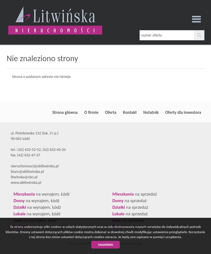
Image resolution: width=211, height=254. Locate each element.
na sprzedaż (134, 194)
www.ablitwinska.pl (26, 182)
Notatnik (151, 112)
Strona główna (64, 112)
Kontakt (130, 112)
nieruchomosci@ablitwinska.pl (35, 166)
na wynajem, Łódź (41, 194)
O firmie (91, 112)
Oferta (110, 112)
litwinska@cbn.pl (24, 177)
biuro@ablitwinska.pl (27, 171)
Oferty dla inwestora (183, 112)
